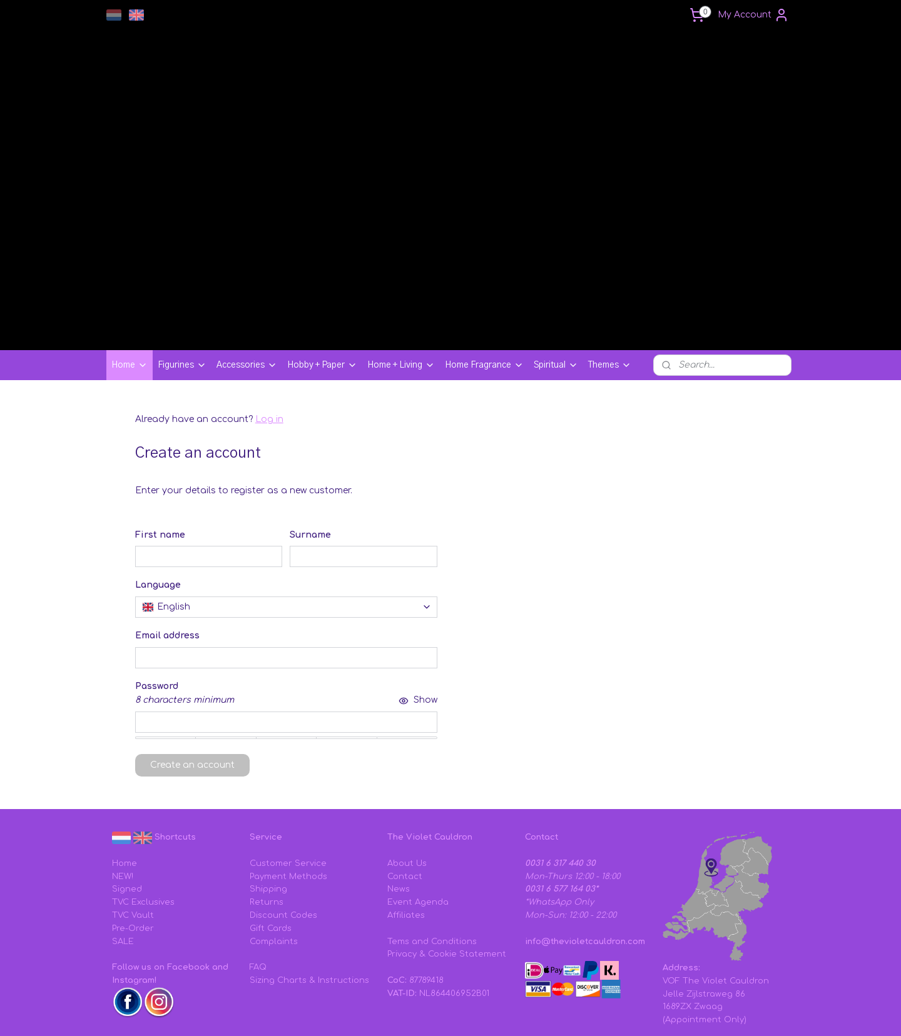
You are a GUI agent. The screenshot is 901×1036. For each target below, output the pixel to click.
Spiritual (556, 295)
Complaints (274, 871)
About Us (407, 793)
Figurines (182, 295)
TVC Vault (133, 845)
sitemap (492, 1013)
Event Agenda (418, 832)
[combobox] (286, 537)
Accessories (246, 295)
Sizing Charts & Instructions (309, 910)
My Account (753, 15)
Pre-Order (133, 858)
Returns (266, 832)
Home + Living (401, 295)
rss (519, 1013)
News (398, 819)
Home (129, 295)
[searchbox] (286, 537)
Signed (127, 819)
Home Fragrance (484, 295)
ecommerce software (569, 1013)
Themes (609, 295)
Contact (404, 806)
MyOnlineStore (687, 1013)
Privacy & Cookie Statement (446, 884)
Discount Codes (283, 845)
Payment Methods (288, 806)
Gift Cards (271, 858)
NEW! (122, 806)
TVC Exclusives (143, 832)
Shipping (268, 819)
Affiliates (406, 845)
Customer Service (288, 793)
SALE (123, 871)
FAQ (258, 897)
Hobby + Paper (322, 295)
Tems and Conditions (432, 871)
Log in (269, 349)
